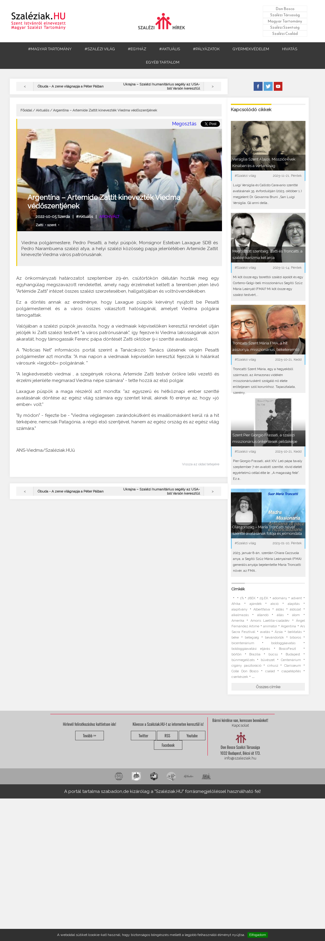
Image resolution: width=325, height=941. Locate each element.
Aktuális (42, 110)
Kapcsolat (240, 725)
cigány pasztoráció (246, 666)
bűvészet (268, 660)
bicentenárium (242, 643)
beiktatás (295, 632)
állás (280, 615)
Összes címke (268, 687)
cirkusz (272, 666)
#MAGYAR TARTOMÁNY (50, 49)
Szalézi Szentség (285, 27)
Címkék (238, 589)
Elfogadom (257, 935)
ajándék (256, 604)
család (270, 671)
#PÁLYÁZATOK (206, 49)
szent (51, 225)
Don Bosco (285, 9)
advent (296, 598)
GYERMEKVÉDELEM (251, 49)
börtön (236, 654)
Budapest (293, 654)
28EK (251, 598)
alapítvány (239, 609)
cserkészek (239, 677)
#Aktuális (84, 216)
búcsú (273, 654)
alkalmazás (240, 615)
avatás (265, 632)
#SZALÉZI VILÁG (100, 49)
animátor (270, 626)
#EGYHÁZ (137, 49)
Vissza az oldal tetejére (200, 464)
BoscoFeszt (289, 649)
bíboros (295, 637)
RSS (167, 735)
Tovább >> (89, 735)
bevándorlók (274, 637)
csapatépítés (291, 671)
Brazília (254, 654)
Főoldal (26, 110)
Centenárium (291, 660)
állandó (262, 615)
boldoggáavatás (283, 643)
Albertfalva (261, 609)
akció (275, 604)
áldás (280, 609)
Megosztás (184, 124)
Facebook (168, 745)
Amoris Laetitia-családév (269, 621)
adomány (280, 598)
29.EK (264, 598)
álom (296, 615)
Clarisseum (292, 666)
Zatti (39, 225)
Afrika (235, 604)
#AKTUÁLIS (169, 49)
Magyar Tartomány (285, 21)
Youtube (192, 735)
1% (242, 598)
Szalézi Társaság (285, 15)
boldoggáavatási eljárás (250, 649)
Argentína (288, 626)
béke (235, 637)
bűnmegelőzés (243, 660)
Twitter (143, 735)
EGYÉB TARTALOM (162, 62)
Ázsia (279, 632)
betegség (252, 637)
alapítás (294, 604)
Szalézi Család (285, 33)
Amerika (237, 621)
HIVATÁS (289, 49)
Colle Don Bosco (244, 671)
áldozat (295, 609)
